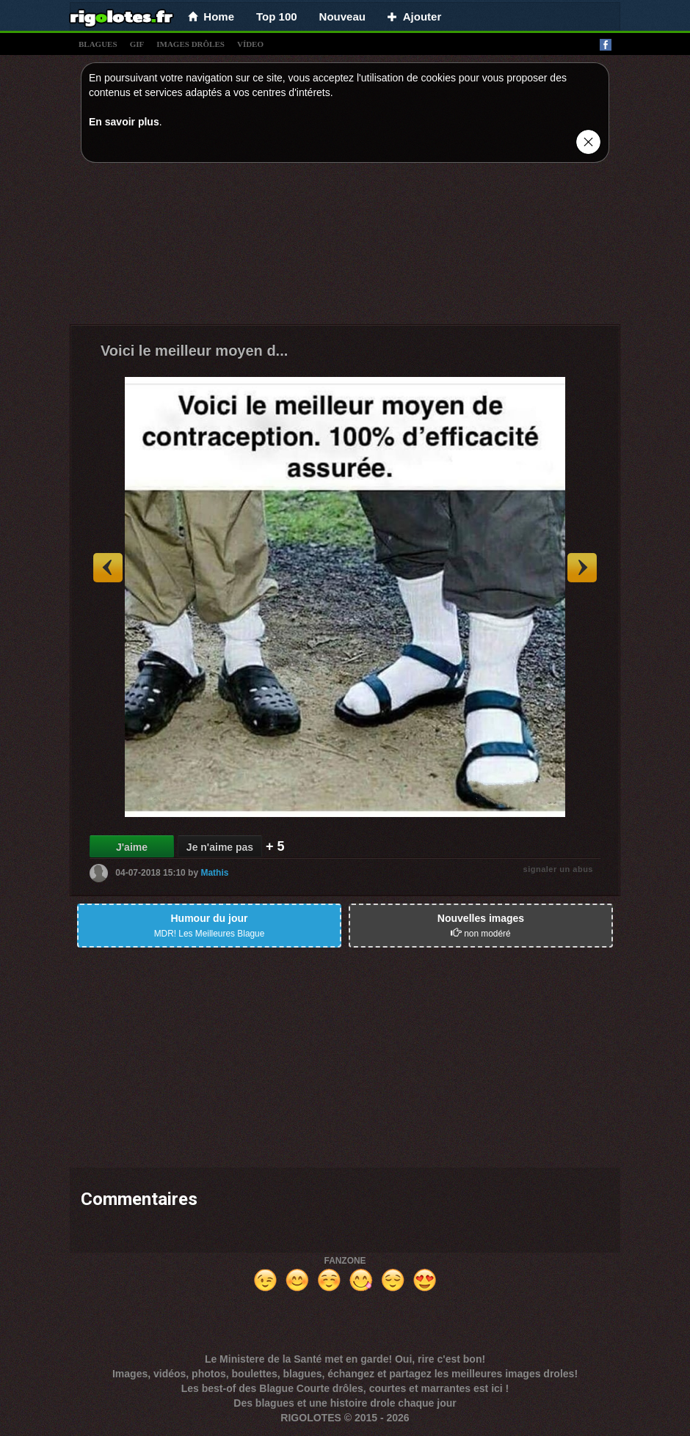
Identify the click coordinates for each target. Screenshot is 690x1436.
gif (137, 44)
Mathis (214, 873)
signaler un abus (558, 869)
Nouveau (342, 16)
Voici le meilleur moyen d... (194, 350)
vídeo (250, 44)
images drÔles (190, 44)
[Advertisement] (345, 247)
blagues (98, 44)
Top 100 (276, 16)
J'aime (132, 847)
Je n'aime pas (219, 847)
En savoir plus (124, 122)
